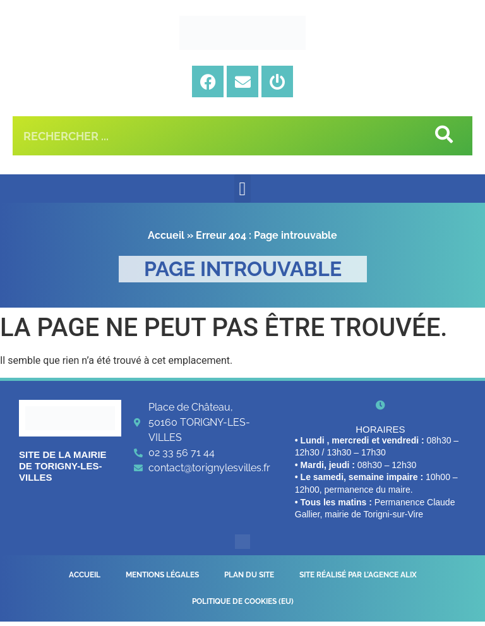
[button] (242, 188)
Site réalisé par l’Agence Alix (358, 576)
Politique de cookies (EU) (243, 605)
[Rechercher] (442, 135)
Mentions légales (162, 576)
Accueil (166, 235)
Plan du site (249, 576)
